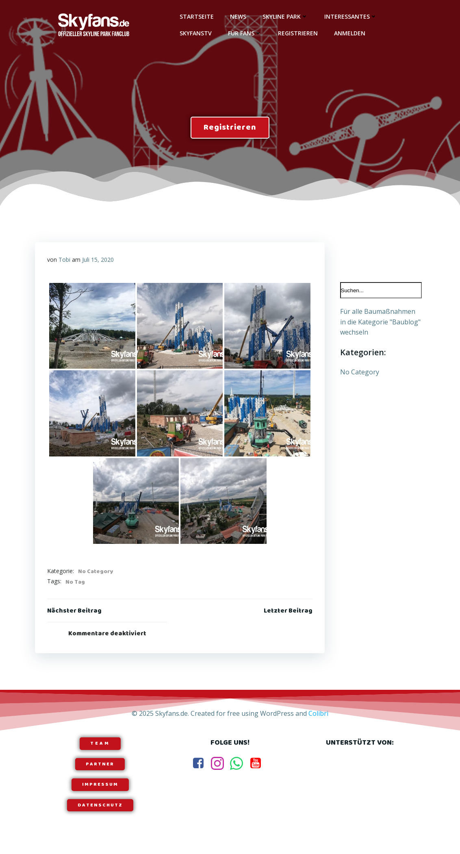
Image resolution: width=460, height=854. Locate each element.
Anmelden (349, 33)
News (238, 16)
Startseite (197, 16)
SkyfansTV (196, 33)
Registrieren (298, 33)
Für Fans (245, 33)
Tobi (64, 259)
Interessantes (350, 16)
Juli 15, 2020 (98, 259)
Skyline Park (285, 16)
